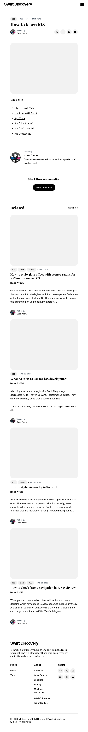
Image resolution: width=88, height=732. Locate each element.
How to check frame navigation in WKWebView (43, 588)
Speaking (38, 680)
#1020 (20, 383)
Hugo (62, 719)
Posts (13, 670)
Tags (12, 675)
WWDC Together (42, 698)
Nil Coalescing (22, 133)
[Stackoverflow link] (72, 670)
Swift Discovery (18, 4)
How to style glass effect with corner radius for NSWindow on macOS (43, 276)
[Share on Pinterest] (69, 31)
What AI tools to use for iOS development (39, 379)
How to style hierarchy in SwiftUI (33, 487)
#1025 (20, 283)
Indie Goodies (41, 703)
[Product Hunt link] (66, 677)
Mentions (38, 689)
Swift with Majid (24, 128)
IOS (13, 19)
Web (30, 583)
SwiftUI (31, 270)
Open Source (40, 675)
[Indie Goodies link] (72, 677)
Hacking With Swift (25, 113)
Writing (37, 684)
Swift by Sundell (23, 123)
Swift (22, 270)
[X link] (66, 670)
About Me (39, 670)
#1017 (20, 592)
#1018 (20, 491)
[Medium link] (60, 677)
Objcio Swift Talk (24, 108)
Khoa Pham (21, 33)
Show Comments (44, 187)
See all (73, 208)
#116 (20, 100)
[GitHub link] (60, 670)
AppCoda (19, 118)
